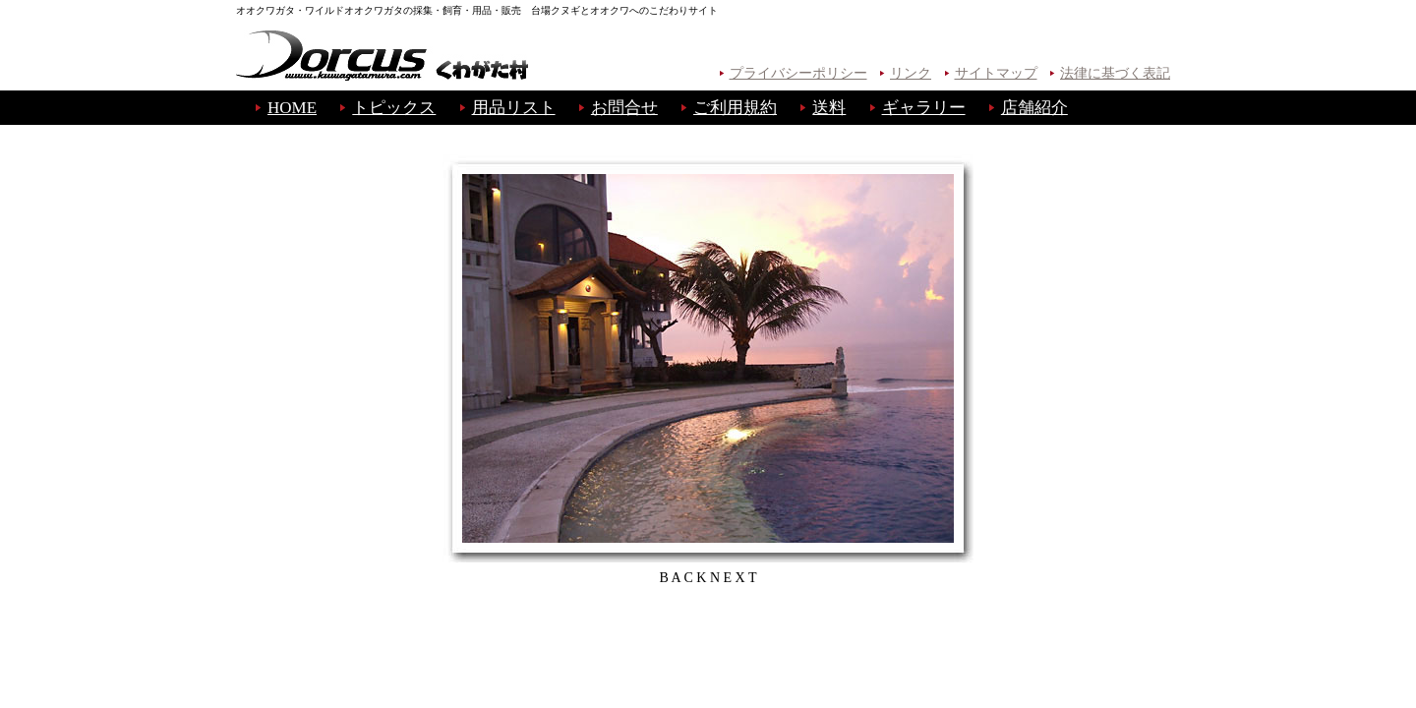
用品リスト (514, 107)
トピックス (394, 107)
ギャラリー (924, 107)
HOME (292, 107)
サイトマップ (996, 73)
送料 (829, 107)
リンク (910, 73)
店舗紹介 (1034, 107)
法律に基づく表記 (1115, 73)
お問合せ (624, 107)
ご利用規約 (735, 107)
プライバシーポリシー (798, 73)
